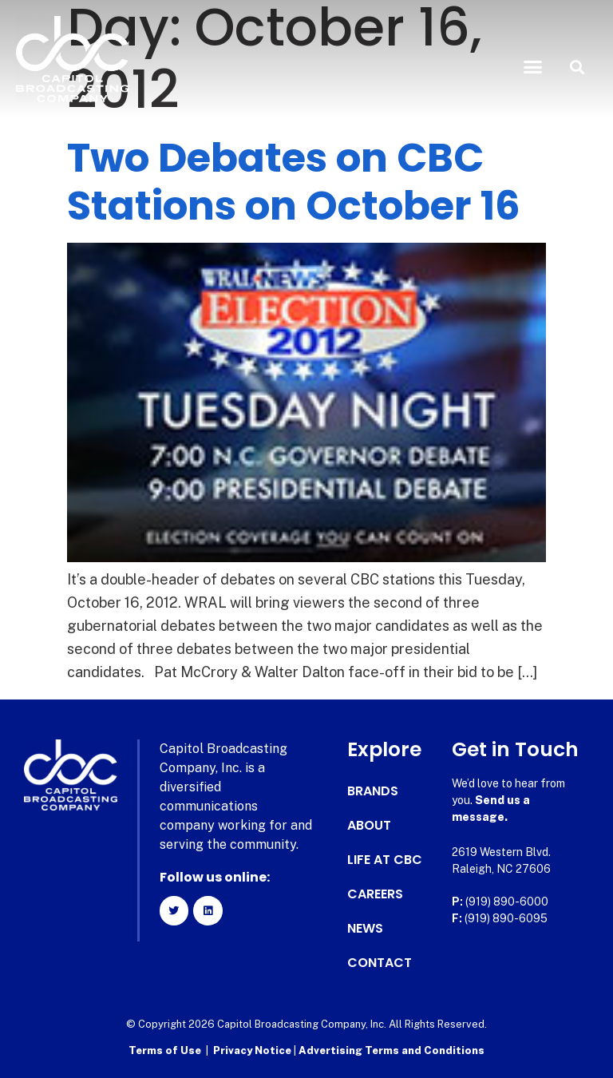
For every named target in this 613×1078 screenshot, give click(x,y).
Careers (375, 894)
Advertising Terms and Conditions (391, 1050)
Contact (379, 963)
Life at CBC (384, 860)
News (365, 929)
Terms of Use (165, 1050)
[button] (533, 67)
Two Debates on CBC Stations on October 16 (293, 182)
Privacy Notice (253, 1050)
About (369, 826)
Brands (372, 791)
